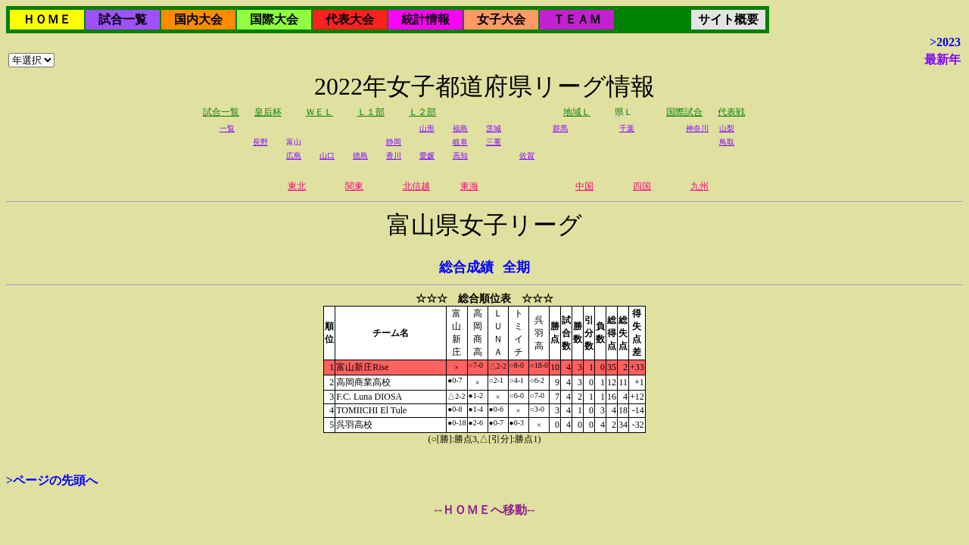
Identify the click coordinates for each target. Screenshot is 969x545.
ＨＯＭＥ (47, 19)
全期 (516, 267)
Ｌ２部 (422, 112)
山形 (427, 128)
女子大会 (501, 19)
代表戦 (731, 112)
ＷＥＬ (319, 112)
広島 (293, 155)
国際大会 (274, 19)
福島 (460, 128)
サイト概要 (728, 19)
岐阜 (460, 142)
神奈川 (697, 128)
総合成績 (466, 267)
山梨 (726, 128)
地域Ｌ (576, 112)
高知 (460, 155)
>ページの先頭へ (52, 480)
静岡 (393, 142)
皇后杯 (268, 112)
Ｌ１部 (371, 112)
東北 (297, 186)
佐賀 (526, 155)
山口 (327, 155)
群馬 (560, 128)
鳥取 (726, 142)
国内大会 (198, 19)
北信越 (416, 186)
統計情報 (425, 19)
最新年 (942, 59)
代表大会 (350, 19)
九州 (699, 186)
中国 (584, 186)
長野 (260, 142)
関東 (354, 186)
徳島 (360, 155)
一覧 (227, 128)
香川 (393, 155)
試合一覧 (122, 19)
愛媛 (427, 155)
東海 (469, 186)
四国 (642, 186)
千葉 (626, 128)
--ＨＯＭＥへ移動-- (484, 509)
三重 (493, 142)
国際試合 (684, 112)
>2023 (945, 42)
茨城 (493, 128)
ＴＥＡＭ (577, 19)
